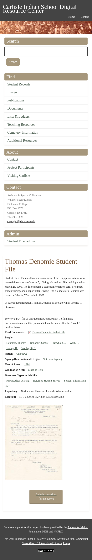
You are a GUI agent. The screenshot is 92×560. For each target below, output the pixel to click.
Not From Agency (52, 359)
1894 (27, 364)
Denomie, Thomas (16, 343)
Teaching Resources (21, 124)
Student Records (18, 84)
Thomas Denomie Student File (48, 332)
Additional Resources (22, 140)
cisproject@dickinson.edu (21, 221)
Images (12, 92)
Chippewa (21, 353)
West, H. (74, 343)
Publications (15, 100)
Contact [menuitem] (85, 16)
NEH (45, 531)
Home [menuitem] (71, 16)
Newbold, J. (59, 343)
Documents (15, 108)
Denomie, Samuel (39, 343)
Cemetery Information (22, 132)
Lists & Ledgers (18, 116)
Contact (12, 159)
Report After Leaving (17, 380)
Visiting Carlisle (18, 175)
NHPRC (58, 531)
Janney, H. (12, 348)
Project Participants (20, 167)
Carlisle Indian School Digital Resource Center (40, 7)
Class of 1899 (35, 369)
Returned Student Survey (46, 380)
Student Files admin (21, 241)
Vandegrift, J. (28, 348)
